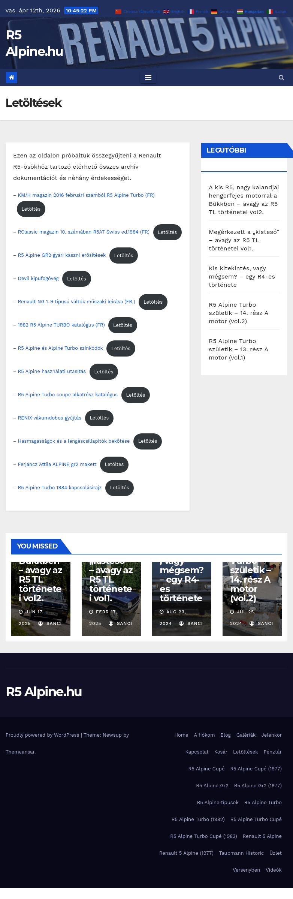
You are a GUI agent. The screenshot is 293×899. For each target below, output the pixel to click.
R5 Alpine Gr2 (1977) (258, 785)
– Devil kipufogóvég (36, 279)
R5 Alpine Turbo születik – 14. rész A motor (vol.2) (238, 313)
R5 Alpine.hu (44, 692)
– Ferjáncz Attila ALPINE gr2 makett (54, 464)
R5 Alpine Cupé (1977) (256, 769)
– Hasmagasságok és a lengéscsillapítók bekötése (71, 441)
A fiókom (204, 735)
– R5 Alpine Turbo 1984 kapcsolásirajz (57, 487)
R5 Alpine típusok (218, 802)
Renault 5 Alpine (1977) (186, 853)
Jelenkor (271, 735)
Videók (274, 870)
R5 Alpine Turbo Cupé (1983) (203, 836)
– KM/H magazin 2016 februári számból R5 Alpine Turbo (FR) (84, 195)
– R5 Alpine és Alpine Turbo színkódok (58, 348)
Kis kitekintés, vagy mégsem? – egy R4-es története (242, 276)
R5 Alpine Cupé (206, 769)
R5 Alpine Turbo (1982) (198, 819)
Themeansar (20, 752)
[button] (281, 77)
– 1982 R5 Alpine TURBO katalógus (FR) (59, 325)
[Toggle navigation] (148, 77)
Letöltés (30, 209)
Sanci (50, 623)
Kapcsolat (196, 752)
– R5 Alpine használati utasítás (49, 372)
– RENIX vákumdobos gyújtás (47, 418)
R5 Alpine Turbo (263, 802)
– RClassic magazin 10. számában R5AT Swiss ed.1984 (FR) (81, 232)
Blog (226, 735)
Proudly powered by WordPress (43, 735)
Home (181, 735)
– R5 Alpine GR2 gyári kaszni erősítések (59, 255)
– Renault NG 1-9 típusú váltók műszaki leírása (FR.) (74, 302)
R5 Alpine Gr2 (212, 785)
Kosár (220, 752)
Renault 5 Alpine (262, 836)
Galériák (246, 735)
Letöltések (245, 752)
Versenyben (246, 870)
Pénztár (273, 752)
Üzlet (275, 853)
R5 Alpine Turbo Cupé (256, 819)
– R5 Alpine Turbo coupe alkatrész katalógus (65, 395)
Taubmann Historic (241, 853)
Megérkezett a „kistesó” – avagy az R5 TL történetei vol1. (244, 240)
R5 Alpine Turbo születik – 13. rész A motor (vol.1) (238, 349)
